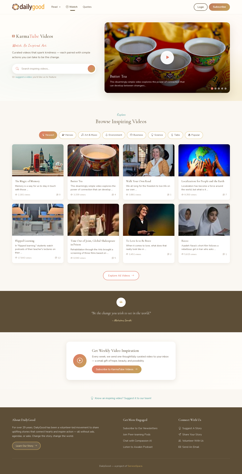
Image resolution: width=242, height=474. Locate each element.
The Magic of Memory (27, 181)
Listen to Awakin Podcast (138, 447)
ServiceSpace (135, 466)
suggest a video (23, 77)
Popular (194, 135)
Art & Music (89, 135)
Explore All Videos (121, 275)
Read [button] (54, 7)
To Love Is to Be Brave (138, 241)
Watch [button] (71, 7)
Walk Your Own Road (138, 181)
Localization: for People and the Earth (203, 181)
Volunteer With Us (191, 440)
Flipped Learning (24, 241)
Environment (114, 135)
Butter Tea (118, 76)
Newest (48, 135)
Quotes (87, 7)
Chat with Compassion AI (137, 440)
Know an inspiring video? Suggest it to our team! (121, 398)
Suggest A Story (190, 428)
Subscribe (219, 7)
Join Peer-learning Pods (136, 434)
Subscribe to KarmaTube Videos (116, 369)
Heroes (67, 135)
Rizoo (185, 241)
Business (136, 135)
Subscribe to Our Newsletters (140, 428)
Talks (175, 135)
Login (200, 7)
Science (157, 135)
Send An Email (188, 447)
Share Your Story (190, 434)
